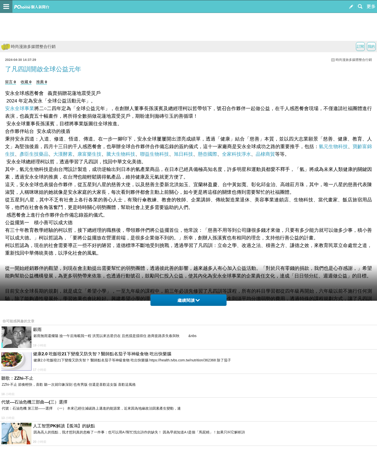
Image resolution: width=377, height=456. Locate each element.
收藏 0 (26, 82)
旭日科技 (183, 154)
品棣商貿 (265, 154)
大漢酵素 (63, 154)
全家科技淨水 (236, 154)
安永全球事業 (19, 108)
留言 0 (10, 82)
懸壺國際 (207, 154)
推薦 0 (41, 82)
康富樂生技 (89, 154)
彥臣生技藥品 (34, 154)
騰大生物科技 (120, 154)
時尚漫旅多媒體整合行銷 (28, 46)
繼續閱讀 (189, 300)
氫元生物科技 (333, 146)
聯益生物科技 (154, 154)
